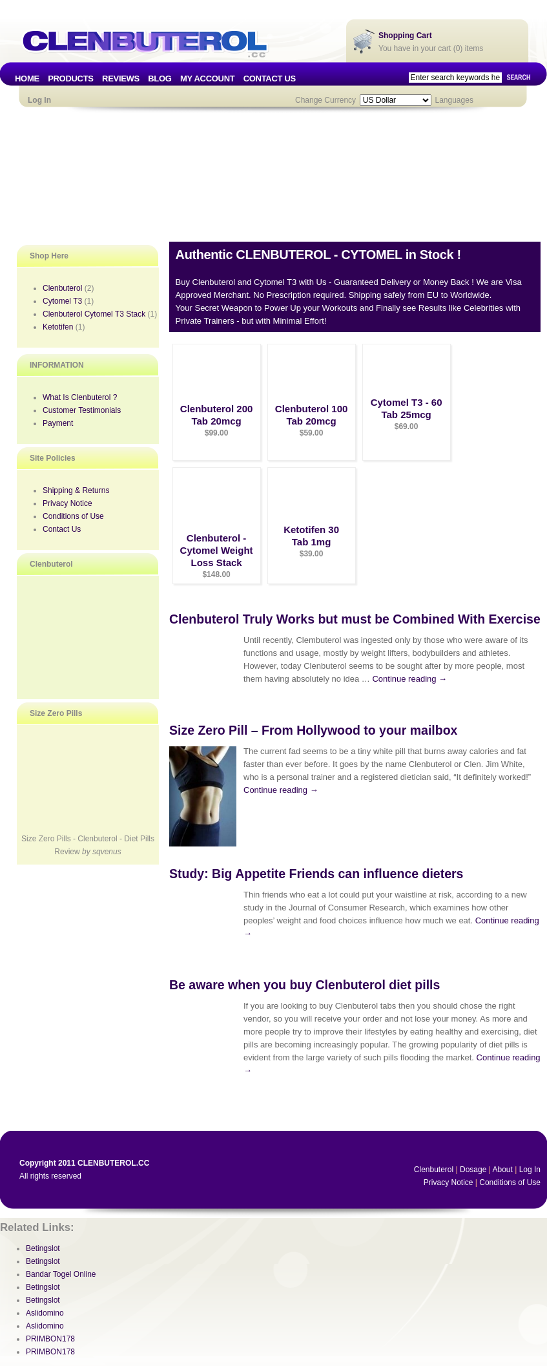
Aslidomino (45, 1313)
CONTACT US (269, 78)
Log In (39, 100)
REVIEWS (120, 78)
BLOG (159, 78)
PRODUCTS (71, 78)
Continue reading (409, 679)
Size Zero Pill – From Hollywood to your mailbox (313, 730)
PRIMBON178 (50, 1338)
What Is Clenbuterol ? (80, 397)
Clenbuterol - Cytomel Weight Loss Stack (216, 550)
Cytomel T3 (62, 301)
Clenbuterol (62, 288)
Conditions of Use (73, 516)
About (502, 1169)
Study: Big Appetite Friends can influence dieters (316, 874)
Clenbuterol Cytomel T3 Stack (94, 314)
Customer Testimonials (82, 410)
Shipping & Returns (76, 490)
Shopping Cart (405, 35)
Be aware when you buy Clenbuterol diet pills (304, 985)
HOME (27, 78)
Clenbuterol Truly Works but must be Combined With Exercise (355, 619)
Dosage (473, 1169)
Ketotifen (58, 326)
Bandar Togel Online (61, 1274)
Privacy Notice (67, 503)
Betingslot (43, 1248)
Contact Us (62, 529)
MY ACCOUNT (207, 78)
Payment (58, 423)
